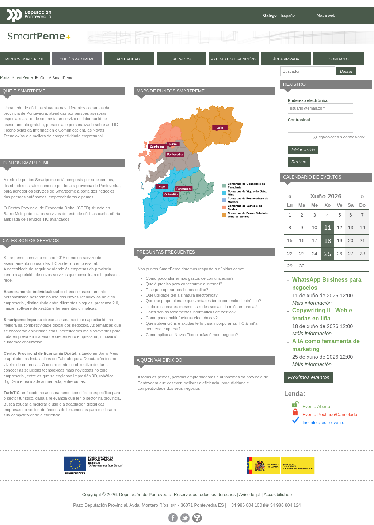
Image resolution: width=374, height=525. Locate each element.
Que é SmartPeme (56, 78)
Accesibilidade (278, 494)
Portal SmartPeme (16, 77)
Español (288, 15)
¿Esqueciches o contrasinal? (339, 137)
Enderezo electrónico (308, 100)
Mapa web (326, 15)
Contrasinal (299, 120)
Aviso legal (249, 494)
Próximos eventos (308, 377)
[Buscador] (307, 71)
